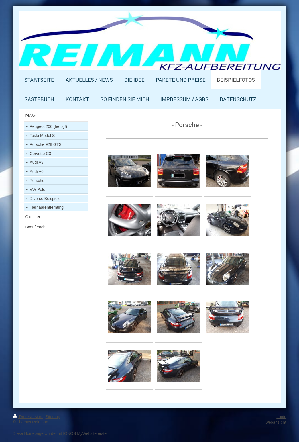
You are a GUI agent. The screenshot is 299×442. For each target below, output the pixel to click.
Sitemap (53, 416)
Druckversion (28, 416)
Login (281, 416)
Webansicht (275, 422)
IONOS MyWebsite (80, 433)
